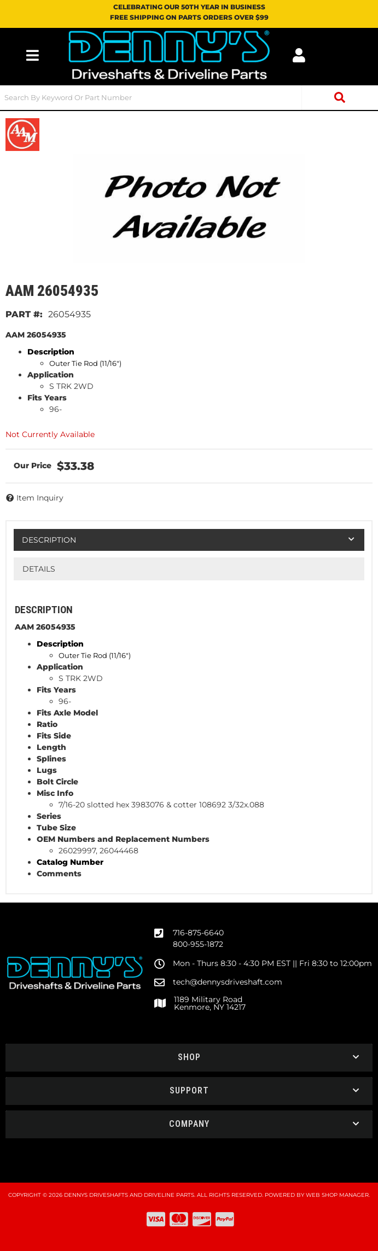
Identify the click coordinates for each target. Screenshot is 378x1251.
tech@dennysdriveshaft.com (227, 982)
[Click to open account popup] (299, 55)
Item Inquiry (39, 498)
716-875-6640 (198, 933)
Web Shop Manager (337, 1194)
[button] (189, 97)
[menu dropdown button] (32, 55)
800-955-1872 (198, 944)
